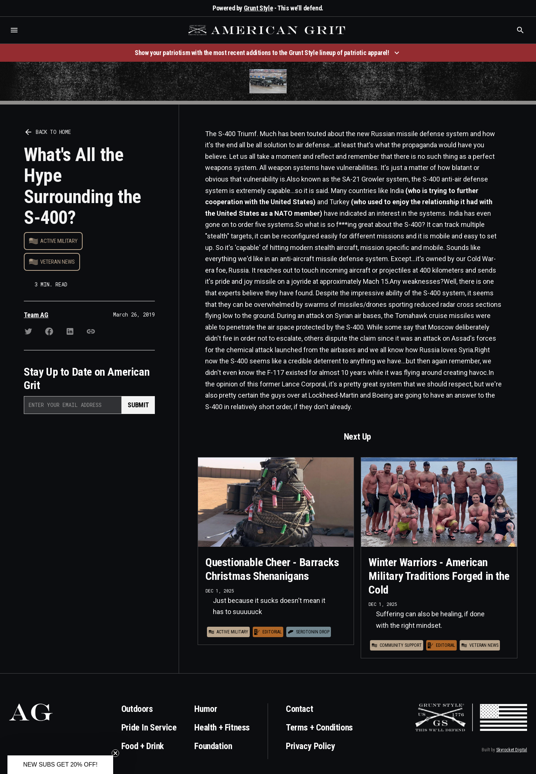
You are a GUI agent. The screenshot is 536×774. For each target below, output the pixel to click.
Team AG (36, 315)
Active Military (58, 241)
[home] (267, 30)
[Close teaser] (115, 753)
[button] (14, 30)
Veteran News (57, 261)
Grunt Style (258, 8)
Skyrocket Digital (511, 749)
